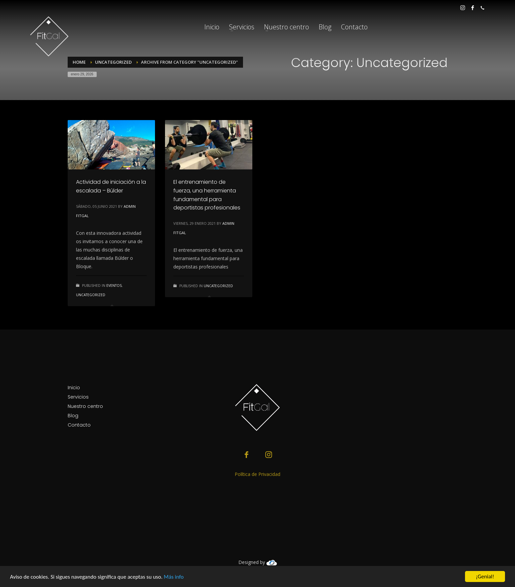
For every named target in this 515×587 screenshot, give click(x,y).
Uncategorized (90, 294)
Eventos (114, 285)
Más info (174, 577)
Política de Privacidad (257, 474)
